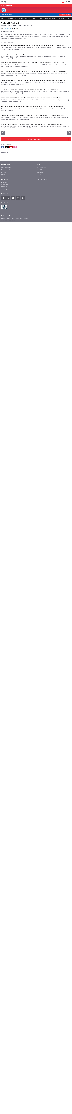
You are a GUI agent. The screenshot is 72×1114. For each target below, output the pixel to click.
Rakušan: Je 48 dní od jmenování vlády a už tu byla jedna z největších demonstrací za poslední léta (32, 158)
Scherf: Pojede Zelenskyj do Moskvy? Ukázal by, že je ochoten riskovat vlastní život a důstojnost (31, 207)
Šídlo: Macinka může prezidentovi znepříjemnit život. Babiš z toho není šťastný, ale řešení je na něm (32, 255)
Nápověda (39, 703)
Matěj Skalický (7, 101)
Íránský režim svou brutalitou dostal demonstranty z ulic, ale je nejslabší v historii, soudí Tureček (31, 451)
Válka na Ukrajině (6, 701)
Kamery (39, 18)
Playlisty (28, 18)
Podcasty (4, 720)
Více (68, 18)
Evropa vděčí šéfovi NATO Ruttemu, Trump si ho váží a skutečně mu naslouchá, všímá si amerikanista (33, 353)
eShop (3, 708)
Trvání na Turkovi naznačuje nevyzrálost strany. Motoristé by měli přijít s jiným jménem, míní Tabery (32, 597)
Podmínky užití (18, 751)
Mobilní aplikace (5, 722)
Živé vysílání (4, 715)
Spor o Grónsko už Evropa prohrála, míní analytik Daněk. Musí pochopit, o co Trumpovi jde (29, 402)
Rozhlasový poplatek (42, 712)
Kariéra (39, 708)
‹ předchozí (3, 606)
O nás (46, 18)
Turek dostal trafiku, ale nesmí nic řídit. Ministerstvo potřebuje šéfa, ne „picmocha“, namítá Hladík (32, 499)
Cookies (3, 751)
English (26, 751)
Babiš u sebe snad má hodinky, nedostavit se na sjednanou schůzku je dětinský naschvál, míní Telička (33, 304)
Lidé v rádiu (40, 705)
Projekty (52, 18)
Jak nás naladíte (41, 701)
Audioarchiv (19, 18)
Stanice (3, 705)
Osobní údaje (10, 751)
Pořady (10, 18)
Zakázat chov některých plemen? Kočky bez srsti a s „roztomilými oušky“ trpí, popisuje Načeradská (32, 548)
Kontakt (39, 710)
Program (4, 18)
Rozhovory (60, 18)
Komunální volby (6, 703)
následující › (69, 606)
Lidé (33, 18)
